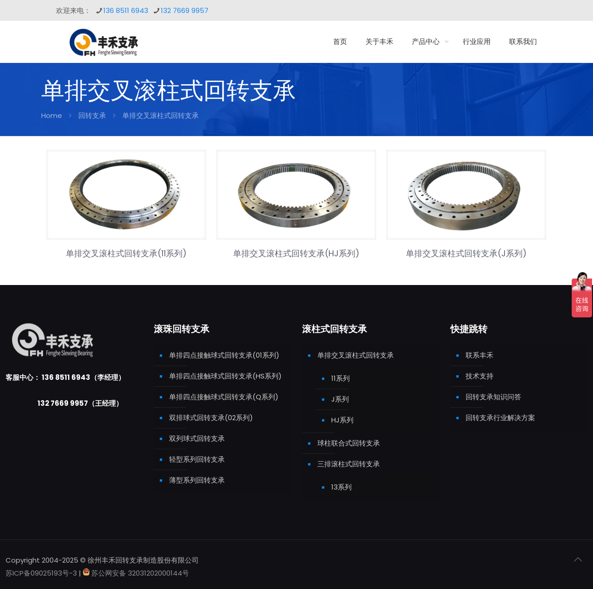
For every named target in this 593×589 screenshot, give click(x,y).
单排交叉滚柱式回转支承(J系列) (466, 253)
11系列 (340, 378)
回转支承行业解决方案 (500, 417)
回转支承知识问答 (493, 397)
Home (51, 115)
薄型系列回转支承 (197, 480)
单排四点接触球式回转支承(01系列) (224, 355)
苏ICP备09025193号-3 (42, 573)
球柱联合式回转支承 (348, 443)
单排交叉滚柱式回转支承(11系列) (126, 253)
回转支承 (92, 115)
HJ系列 (342, 420)
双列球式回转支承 (197, 438)
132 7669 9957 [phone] (184, 10)
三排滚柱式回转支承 (348, 464)
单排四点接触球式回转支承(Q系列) (223, 397)
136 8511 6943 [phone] (125, 10)
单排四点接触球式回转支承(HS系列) (225, 376)
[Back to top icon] (577, 559)
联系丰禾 (479, 355)
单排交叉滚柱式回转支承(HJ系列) (296, 253)
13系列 (341, 487)
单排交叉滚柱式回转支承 (355, 355)
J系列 (340, 399)
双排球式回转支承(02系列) (211, 417)
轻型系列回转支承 (197, 459)
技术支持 (479, 376)
